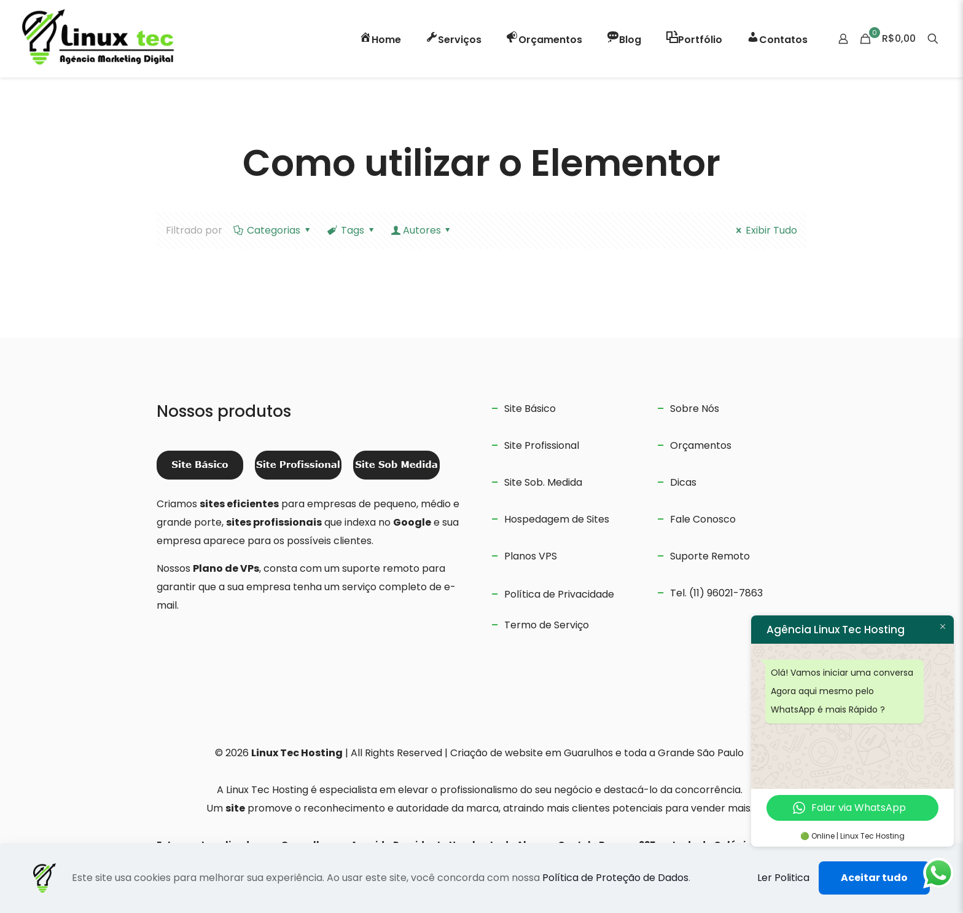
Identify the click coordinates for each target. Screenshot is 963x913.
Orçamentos (700, 445)
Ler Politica (783, 878)
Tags (352, 230)
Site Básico (530, 408)
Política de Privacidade (559, 594)
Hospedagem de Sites (556, 519)
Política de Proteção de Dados (615, 878)
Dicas (683, 482)
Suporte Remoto (710, 556)
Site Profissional (541, 445)
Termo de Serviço (546, 625)
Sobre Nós (694, 408)
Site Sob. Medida (543, 482)
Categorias (273, 230)
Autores (421, 230)
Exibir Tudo (764, 230)
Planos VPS (530, 556)
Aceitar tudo (874, 878)
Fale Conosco (703, 519)
